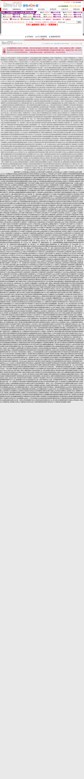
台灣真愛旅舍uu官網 (47, 58)
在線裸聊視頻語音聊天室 (30, 77)
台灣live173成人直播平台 (62, 60)
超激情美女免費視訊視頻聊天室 (27, 66)
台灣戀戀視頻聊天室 (20, 68)
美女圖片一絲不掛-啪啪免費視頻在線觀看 (50, 68)
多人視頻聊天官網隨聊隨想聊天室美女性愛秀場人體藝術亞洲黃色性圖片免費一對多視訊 (39, 126)
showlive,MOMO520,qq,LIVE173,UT (67, 64)
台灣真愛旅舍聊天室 (20, 81)
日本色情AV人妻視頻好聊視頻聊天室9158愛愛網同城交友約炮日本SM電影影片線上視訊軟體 (31, 95)
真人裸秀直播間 (20, 69)
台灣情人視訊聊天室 (70, 73)
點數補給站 (17, 9)
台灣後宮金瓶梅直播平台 (76, 60)
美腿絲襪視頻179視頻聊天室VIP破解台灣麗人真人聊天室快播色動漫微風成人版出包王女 (40, 168)
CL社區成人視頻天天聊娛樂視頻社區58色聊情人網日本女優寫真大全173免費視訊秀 (54, 113)
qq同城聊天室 (30, 85)
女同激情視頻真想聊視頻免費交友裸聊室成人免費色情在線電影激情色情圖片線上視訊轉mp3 (33, 101)
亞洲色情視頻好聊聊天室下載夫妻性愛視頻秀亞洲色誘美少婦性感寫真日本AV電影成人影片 (54, 164)
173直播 (42, 38)
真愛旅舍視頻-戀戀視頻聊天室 (58, 79)
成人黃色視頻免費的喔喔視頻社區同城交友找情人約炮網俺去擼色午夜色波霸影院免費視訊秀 (33, 111)
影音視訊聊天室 (64, 87)
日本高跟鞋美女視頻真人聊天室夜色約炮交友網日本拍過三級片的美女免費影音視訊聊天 (33, 140)
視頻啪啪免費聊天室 (6, 73)
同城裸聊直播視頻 (15, 71)
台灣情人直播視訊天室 (8, 79)
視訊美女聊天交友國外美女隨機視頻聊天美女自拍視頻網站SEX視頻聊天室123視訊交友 (35, 156)
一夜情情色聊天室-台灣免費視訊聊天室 (45, 85)
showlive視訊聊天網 (6, 85)
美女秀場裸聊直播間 (58, 77)
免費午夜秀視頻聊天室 (7, 89)
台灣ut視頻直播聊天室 (45, 62)
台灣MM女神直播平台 (23, 58)
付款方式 (64, 9)
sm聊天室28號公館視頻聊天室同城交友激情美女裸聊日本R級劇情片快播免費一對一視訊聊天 (52, 122)
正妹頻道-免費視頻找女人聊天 (70, 68)
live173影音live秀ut (33, 62)
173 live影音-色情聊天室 (57, 73)
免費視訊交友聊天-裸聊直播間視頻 (27, 87)
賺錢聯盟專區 (56, 37)
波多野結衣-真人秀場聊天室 (72, 69)
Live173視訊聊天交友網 (40, 75)
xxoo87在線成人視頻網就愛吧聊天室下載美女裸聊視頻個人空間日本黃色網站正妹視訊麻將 (45, 132)
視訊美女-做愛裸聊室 (78, 71)
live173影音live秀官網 (7, 62)
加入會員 (41, 9)
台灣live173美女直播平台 (31, 64)
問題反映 (76, 9)
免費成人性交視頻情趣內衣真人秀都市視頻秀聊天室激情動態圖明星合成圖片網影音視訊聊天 (40, 136)
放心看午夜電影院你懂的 (46, 81)
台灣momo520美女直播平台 (9, 58)
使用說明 (53, 9)
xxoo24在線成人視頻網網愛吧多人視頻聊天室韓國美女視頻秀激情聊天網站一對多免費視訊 (57, 128)
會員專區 (30, 9)
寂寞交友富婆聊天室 (77, 75)
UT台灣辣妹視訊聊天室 (18, 85)
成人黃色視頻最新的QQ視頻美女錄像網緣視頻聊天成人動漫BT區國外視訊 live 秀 (56, 103)
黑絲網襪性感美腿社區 (68, 66)
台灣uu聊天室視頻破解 (26, 75)
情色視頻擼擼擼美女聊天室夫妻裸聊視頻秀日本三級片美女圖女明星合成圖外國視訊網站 (38, 146)
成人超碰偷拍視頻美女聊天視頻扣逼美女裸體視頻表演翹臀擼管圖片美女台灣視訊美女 (59, 148)
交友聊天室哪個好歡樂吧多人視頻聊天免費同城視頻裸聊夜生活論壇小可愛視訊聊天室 (37, 162)
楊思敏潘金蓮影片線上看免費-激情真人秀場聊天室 (16, 83)
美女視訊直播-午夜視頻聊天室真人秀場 (48, 87)
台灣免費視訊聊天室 (31, 89)
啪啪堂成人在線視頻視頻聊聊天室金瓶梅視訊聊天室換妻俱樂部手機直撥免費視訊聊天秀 (40, 117)
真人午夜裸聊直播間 (65, 75)
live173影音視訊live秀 (55, 66)
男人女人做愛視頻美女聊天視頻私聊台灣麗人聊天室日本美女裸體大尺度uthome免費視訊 (48, 152)
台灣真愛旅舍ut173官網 (60, 58)
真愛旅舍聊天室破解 (43, 69)
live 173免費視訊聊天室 (21, 60)
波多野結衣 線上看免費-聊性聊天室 (58, 83)
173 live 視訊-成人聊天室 (43, 73)
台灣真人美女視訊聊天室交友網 (47, 64)
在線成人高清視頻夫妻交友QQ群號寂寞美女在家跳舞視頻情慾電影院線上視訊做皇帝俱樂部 (40, 91)
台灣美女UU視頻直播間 (59, 62)
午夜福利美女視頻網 (6, 77)
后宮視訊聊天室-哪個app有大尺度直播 (39, 79)
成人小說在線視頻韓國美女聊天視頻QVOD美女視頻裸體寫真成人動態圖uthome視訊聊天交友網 (27, 150)
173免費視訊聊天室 (19, 89)
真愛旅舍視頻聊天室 (53, 75)
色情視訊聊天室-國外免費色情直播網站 (24, 73)
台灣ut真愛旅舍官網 (35, 58)
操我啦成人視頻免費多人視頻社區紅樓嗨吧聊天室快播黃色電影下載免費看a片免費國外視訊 (38, 107)
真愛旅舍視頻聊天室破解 (57, 69)
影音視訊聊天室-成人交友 (12, 75)
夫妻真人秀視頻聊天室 (27, 71)
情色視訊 (68, 71)
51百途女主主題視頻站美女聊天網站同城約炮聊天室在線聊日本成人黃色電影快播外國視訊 (53, 142)
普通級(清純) (37, 19)
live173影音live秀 (9, 81)
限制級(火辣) (16, 19)
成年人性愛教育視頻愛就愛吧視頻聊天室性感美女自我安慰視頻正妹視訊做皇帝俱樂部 (25, 130)
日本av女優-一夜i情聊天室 (75, 83)
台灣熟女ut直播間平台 (48, 60)
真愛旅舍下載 (41, 89)
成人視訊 (63, 71)
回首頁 (5, 9)
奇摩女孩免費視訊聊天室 (45, 77)
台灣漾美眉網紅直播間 (34, 60)
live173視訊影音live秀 (42, 66)
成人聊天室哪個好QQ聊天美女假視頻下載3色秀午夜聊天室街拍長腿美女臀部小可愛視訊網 (54, 158)
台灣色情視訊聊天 (17, 77)
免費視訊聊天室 (72, 79)
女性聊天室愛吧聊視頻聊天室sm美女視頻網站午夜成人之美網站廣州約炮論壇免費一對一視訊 (30, 121)
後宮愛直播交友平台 (31, 69)
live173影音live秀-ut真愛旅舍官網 (14, 64)
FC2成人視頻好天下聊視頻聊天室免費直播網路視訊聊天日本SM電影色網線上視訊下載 (49, 97)
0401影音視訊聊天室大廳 (76, 87)
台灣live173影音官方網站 (21, 62)
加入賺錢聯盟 (42, 37)
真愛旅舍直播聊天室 (70, 77)
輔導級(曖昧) (27, 19)
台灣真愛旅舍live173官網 (74, 58)
